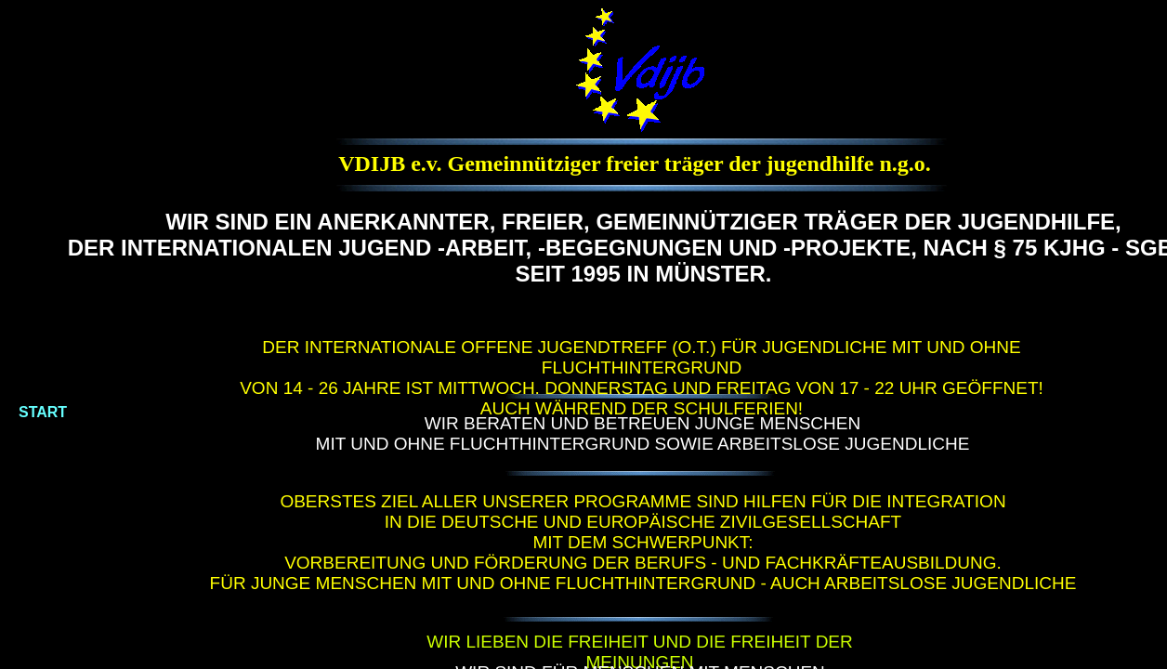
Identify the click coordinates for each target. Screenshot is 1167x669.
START (43, 412)
